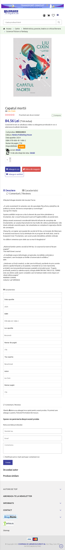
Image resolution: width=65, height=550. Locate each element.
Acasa (8, 29)
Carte (17, 29)
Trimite (8, 462)
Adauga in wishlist (16, 174)
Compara (56, 115)
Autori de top (10, 489)
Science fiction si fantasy (17, 31)
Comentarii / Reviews (18, 193)
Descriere (9, 190)
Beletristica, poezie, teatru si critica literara (42, 29)
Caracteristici (30, 190)
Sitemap (6, 530)
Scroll (61, 546)
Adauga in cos (14, 169)
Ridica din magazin (33, 169)
